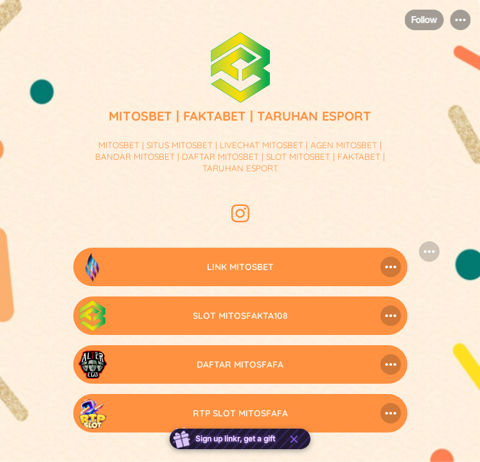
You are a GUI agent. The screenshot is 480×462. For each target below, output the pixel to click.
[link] (240, 267)
